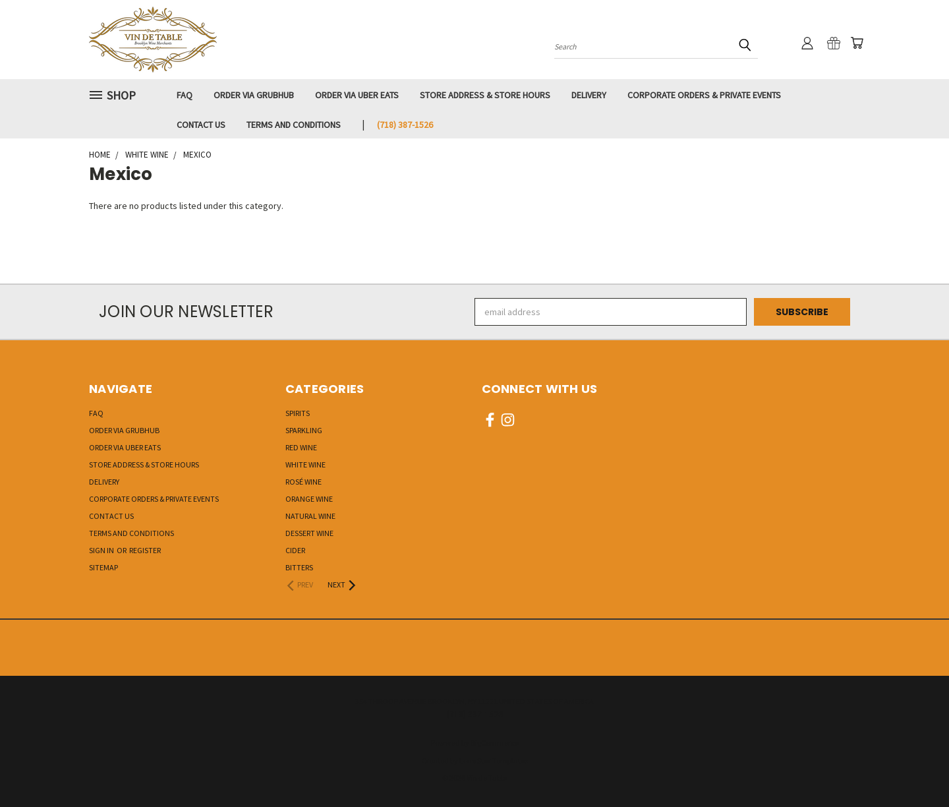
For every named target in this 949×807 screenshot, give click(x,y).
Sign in (102, 550)
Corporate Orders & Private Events (704, 95)
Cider (295, 550)
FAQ (184, 95)
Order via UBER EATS (357, 95)
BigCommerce (495, 743)
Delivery (588, 95)
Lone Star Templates (493, 760)
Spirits (297, 413)
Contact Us (201, 125)
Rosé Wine (303, 482)
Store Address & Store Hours (485, 95)
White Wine (305, 464)
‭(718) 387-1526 (405, 125)
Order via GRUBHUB (254, 95)
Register (145, 550)
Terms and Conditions (293, 125)
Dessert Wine (309, 533)
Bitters (299, 567)
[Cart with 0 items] (856, 42)
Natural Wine (310, 516)
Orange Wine (309, 499)
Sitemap (103, 567)
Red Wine (301, 447)
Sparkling (303, 430)
